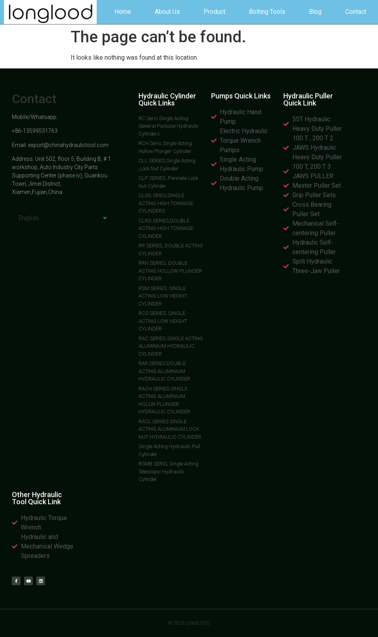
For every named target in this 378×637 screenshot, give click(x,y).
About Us (167, 11)
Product (214, 11)
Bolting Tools (267, 11)
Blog (315, 11)
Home (122, 11)
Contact (355, 11)
